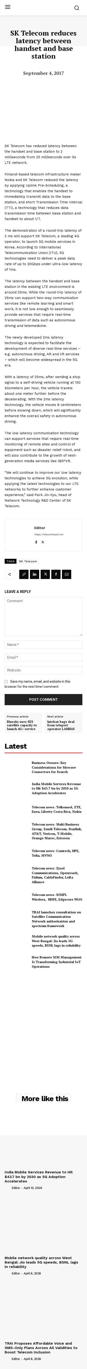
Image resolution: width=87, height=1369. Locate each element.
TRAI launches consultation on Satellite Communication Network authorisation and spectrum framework (56, 919)
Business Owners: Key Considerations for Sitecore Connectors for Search (54, 767)
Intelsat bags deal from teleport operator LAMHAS (61, 725)
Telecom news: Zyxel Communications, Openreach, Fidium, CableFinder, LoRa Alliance (55, 875)
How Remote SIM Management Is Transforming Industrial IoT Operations (57, 961)
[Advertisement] (43, 1021)
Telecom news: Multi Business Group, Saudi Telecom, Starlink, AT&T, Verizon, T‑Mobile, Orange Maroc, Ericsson (57, 831)
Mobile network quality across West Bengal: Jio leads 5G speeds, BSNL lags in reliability (56, 941)
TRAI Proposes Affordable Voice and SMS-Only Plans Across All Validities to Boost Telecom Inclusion (41, 1347)
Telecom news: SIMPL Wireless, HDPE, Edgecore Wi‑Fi (57, 897)
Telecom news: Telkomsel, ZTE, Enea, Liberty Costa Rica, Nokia (56, 809)
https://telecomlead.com (48, 534)
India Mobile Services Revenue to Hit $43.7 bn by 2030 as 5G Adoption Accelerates (56, 788)
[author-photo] (8, 1187)
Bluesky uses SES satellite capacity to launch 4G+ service (22, 725)
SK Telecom (28, 561)
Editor (39, 527)
